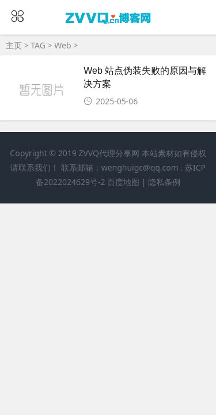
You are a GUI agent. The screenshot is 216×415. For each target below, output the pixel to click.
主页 (14, 45)
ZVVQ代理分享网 (108, 153)
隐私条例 (164, 181)
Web (62, 45)
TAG (38, 45)
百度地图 (123, 181)
